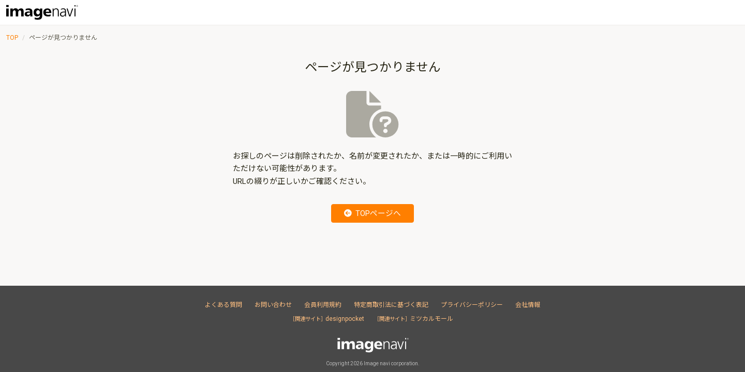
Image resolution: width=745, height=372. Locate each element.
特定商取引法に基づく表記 (391, 304)
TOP (12, 37)
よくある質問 (223, 304)
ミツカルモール (416, 318)
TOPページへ (372, 213)
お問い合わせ (273, 304)
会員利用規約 (322, 304)
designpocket (327, 318)
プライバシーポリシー (472, 304)
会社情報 (527, 304)
